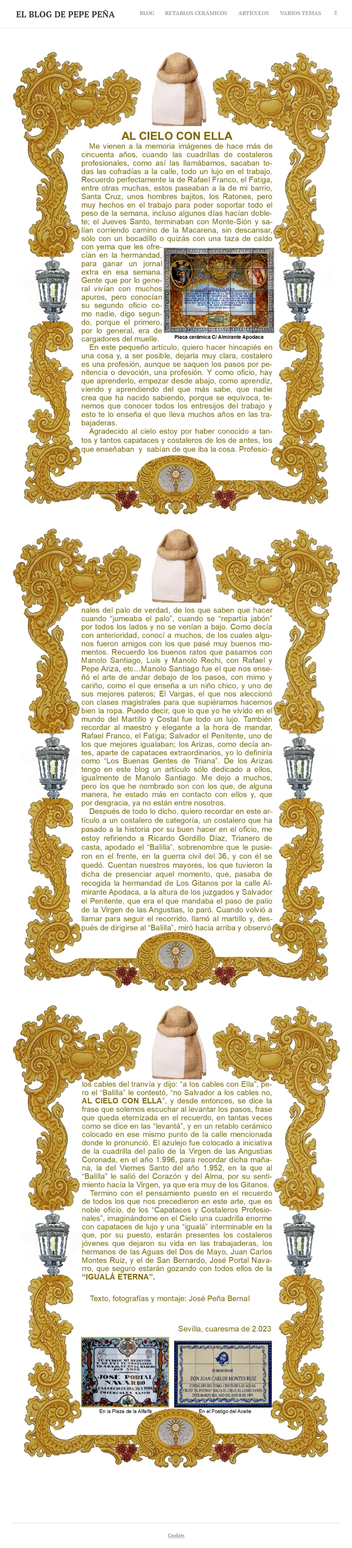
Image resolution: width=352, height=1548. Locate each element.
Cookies (176, 1535)
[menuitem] (287, 14)
